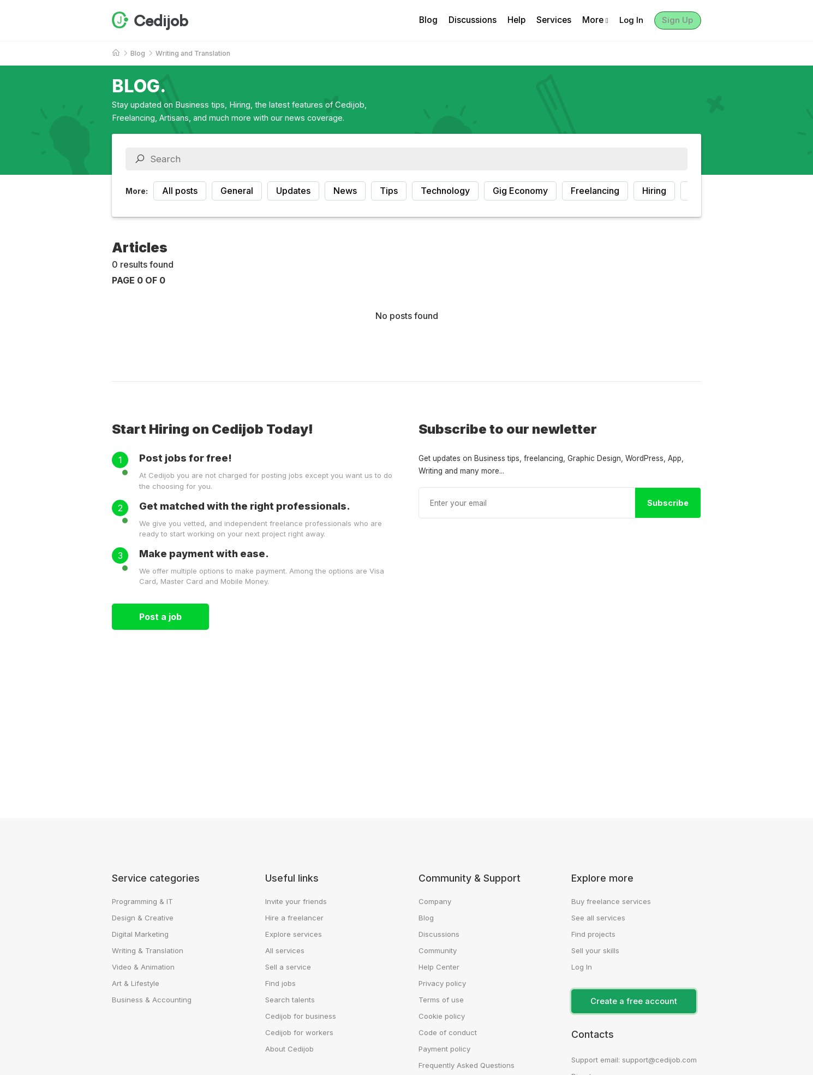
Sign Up (675, 20)
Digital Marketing (140, 934)
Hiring (654, 190)
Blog (422, 20)
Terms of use (441, 999)
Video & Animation (143, 966)
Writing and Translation (193, 53)
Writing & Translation (147, 950)
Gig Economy (520, 190)
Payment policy (444, 1048)
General (236, 190)
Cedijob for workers (299, 1032)
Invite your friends (296, 901)
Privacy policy (442, 983)
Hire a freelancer (294, 917)
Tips (389, 190)
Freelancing (595, 190)
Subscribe (668, 502)
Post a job (160, 616)
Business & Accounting (152, 999)
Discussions (467, 20)
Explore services (293, 934)
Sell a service (288, 966)
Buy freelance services (611, 901)
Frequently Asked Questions (467, 1065)
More (589, 20)
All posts (180, 190)
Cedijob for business (300, 1016)
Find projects (593, 934)
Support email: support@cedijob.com (634, 1059)
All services (284, 950)
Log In (625, 20)
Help (510, 20)
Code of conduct (448, 1032)
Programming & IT (142, 901)
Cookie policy (442, 1016)
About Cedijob (289, 1048)
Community (438, 950)
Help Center (439, 966)
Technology (445, 190)
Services (547, 20)
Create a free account (633, 1001)
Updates (293, 190)
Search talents (290, 999)
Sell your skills (595, 950)
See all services (598, 917)
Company (435, 901)
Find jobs (280, 983)
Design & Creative (143, 917)
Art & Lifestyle (135, 983)
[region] (406, 191)
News (345, 190)
